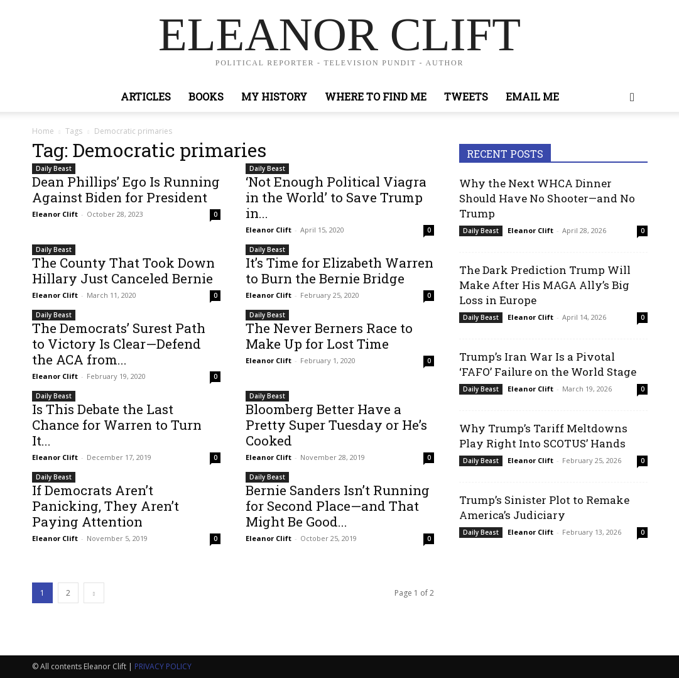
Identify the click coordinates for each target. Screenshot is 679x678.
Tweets (466, 96)
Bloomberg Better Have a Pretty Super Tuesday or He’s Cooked (336, 424)
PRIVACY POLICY (163, 666)
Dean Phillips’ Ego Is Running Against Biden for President (126, 189)
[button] (632, 98)
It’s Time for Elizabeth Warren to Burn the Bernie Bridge (339, 270)
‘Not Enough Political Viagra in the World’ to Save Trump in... (336, 197)
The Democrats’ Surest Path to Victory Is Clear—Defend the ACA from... (118, 343)
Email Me (532, 96)
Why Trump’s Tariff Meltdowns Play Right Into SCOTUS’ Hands (543, 436)
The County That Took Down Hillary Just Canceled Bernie (123, 270)
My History (274, 96)
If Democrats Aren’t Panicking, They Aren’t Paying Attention (105, 505)
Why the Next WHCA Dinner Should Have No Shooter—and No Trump (547, 198)
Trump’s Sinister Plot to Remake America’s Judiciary (544, 507)
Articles (146, 96)
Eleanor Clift (55, 214)
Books (206, 96)
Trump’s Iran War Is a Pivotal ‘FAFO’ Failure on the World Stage (547, 364)
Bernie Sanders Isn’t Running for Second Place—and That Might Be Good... (338, 505)
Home (43, 131)
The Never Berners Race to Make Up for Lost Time (329, 336)
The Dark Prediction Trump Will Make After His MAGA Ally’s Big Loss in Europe (545, 285)
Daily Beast (54, 168)
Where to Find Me (375, 96)
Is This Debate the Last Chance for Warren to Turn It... (117, 424)
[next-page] (94, 592)
